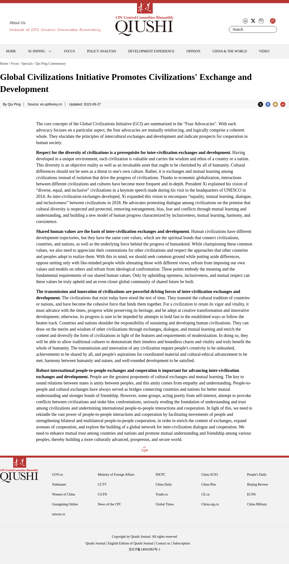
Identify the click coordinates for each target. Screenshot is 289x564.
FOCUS (69, 51)
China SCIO (209, 474)
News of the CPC (109, 504)
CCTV (102, 484)
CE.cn (205, 494)
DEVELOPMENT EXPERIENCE (151, 51)
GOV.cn (57, 474)
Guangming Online (65, 504)
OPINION (193, 51)
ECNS (251, 494)
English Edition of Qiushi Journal (130, 543)
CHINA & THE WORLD (229, 51)
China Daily (164, 484)
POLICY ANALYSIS (101, 51)
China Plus (208, 484)
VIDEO (264, 51)
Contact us (163, 543)
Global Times (165, 504)
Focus (15, 63)
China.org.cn (210, 504)
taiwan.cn (58, 514)
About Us (18, 23)
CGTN (102, 494)
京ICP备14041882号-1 (144, 549)
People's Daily (257, 474)
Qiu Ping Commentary (50, 63)
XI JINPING (36, 51)
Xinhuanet (59, 484)
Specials (27, 63)
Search (272, 29)
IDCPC (160, 474)
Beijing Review (257, 484)
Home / (5, 63)
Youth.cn (162, 494)
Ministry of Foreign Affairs (116, 474)
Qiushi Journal (95, 543)
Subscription (181, 543)
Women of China (63, 494)
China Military (257, 504)
